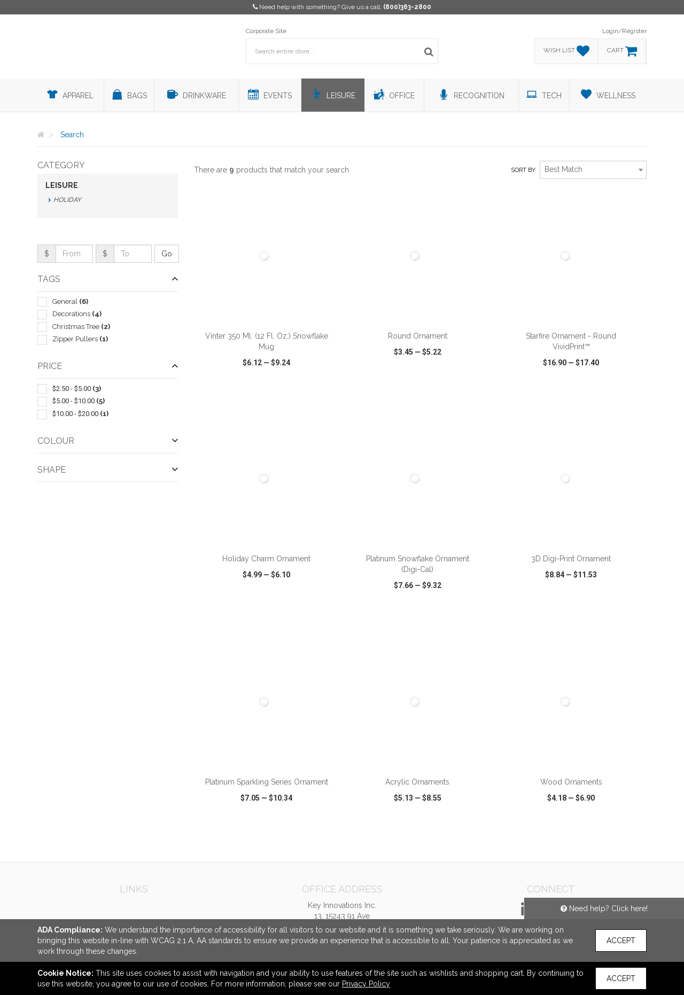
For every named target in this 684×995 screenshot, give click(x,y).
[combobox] (593, 170)
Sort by (523, 170)
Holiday (67, 199)
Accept (621, 940)
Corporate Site (266, 31)
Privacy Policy (366, 984)
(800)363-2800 (407, 7)
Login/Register (624, 31)
